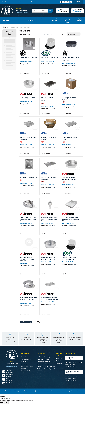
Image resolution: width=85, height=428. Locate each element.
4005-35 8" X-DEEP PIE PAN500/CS (69, 98)
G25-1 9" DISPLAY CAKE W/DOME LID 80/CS (69, 258)
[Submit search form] (50, 11)
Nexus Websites (78, 391)
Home (5, 27)
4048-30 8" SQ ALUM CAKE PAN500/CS (28, 138)
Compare (24, 73)
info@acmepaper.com (22, 12)
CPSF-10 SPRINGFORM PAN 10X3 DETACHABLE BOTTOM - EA (28, 219)
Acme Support (31, 2)
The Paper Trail (25, 371)
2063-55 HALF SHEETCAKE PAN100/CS (48, 178)
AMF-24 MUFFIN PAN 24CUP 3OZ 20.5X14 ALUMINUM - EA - (50, 298)
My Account (59, 358)
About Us (23, 357)
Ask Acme (22, 2)
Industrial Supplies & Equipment (46, 366)
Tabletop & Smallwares (43, 359)
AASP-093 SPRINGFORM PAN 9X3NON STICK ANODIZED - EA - (28, 299)
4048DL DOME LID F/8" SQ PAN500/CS (48, 138)
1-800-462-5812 (22, 10)
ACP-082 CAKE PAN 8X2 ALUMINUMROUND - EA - (69, 178)
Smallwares (17, 19)
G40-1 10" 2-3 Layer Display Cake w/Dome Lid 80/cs (49, 58)
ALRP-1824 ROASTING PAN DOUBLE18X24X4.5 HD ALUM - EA (71, 219)
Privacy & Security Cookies (57, 391)
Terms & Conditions (42, 391)
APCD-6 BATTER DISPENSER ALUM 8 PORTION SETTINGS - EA (49, 219)
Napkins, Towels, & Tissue (67, 20)
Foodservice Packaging (43, 357)
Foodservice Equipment (43, 362)
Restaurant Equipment (30, 20)
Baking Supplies (25, 27)
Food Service (14, 27)
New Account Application (9, 2)
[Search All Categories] (42, 11)
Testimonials (24, 362)
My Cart (58, 361)
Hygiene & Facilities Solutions (45, 364)
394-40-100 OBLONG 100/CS (28, 178)
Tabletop (42, 19)
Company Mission (26, 359)
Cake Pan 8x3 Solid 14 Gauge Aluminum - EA (28, 58)
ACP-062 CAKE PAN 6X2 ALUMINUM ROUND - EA (48, 258)
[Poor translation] (6, 402)
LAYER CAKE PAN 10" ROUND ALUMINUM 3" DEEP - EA (28, 98)
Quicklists (77, 2)
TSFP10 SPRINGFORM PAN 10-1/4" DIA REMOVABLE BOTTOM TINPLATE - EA (71, 59)
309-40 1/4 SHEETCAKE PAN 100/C (70, 138)
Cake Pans (30, 64)
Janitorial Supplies (55, 20)
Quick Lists (59, 363)
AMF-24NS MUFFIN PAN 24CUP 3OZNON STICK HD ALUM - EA (27, 259)
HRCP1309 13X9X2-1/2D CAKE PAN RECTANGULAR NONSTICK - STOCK (50, 99)
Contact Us (24, 364)
